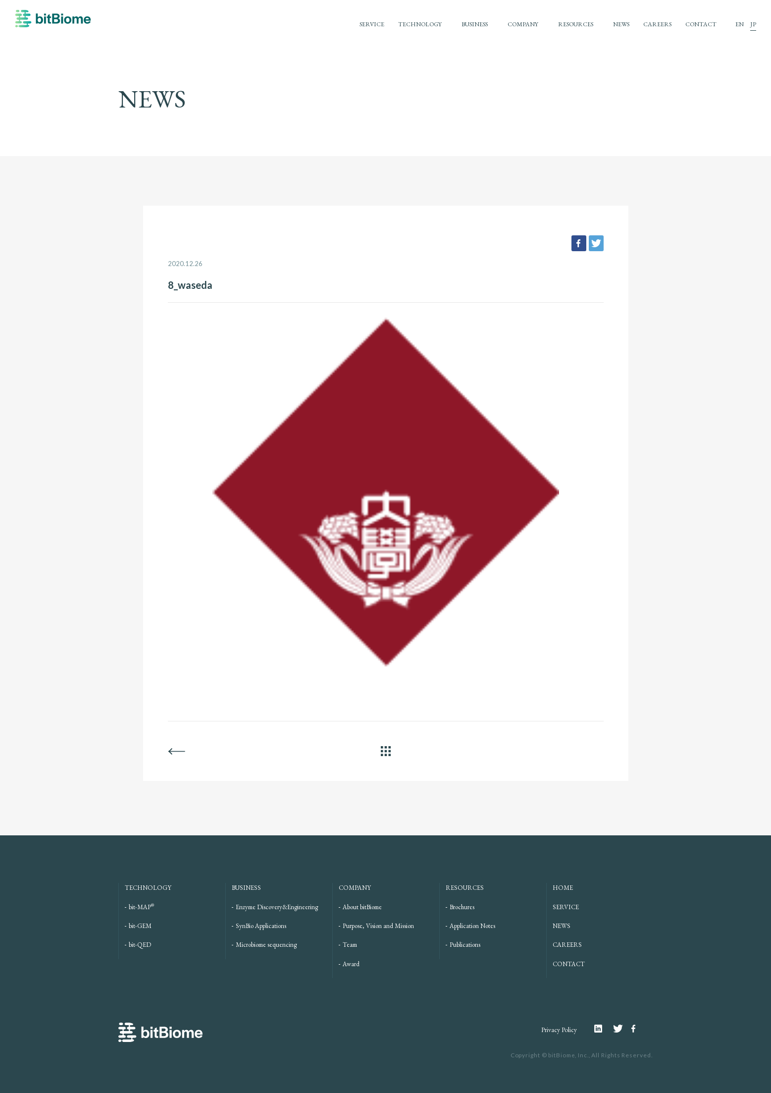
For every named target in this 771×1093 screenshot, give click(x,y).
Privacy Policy (556, 1030)
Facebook (634, 1029)
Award (351, 964)
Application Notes (472, 926)
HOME (563, 887)
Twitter (622, 1029)
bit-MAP (141, 907)
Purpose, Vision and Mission (378, 926)
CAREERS (655, 24)
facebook (578, 243)
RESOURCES (571, 24)
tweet (596, 243)
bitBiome (53, 23)
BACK (176, 751)
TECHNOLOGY (407, 24)
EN (739, 24)
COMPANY (516, 24)
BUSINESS (465, 24)
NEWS (618, 24)
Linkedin (603, 1029)
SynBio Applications (261, 926)
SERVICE (357, 24)
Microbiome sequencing (266, 944)
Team (350, 944)
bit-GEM (140, 926)
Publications (465, 944)
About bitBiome (362, 907)
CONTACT (700, 24)
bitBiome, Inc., (568, 1055)
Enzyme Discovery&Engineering (277, 907)
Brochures (462, 907)
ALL (386, 751)
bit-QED (140, 944)
